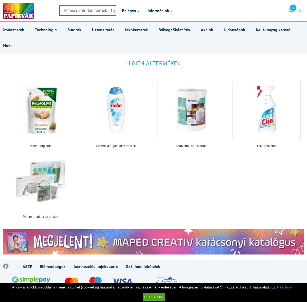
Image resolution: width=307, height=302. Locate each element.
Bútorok (74, 29)
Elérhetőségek (52, 266)
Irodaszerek (13, 29)
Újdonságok (234, 29)
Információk (158, 10)
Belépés (129, 10)
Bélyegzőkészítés (174, 29)
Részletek (284, 287)
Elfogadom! (153, 297)
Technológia (46, 29)
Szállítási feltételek (143, 266)
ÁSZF (27, 266)
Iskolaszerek (136, 29)
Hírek (8, 45)
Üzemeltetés (103, 29)
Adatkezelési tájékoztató (95, 266)
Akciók (207, 29)
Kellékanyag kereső (273, 29)
